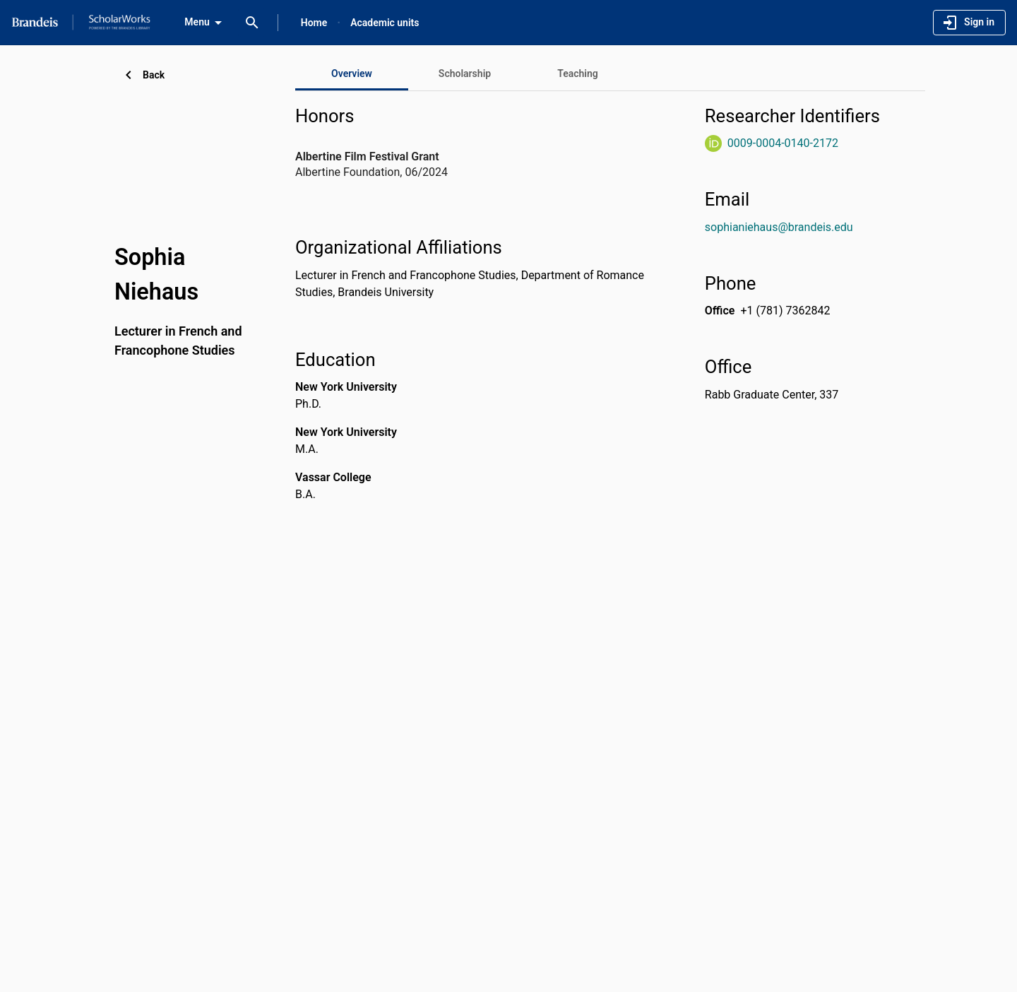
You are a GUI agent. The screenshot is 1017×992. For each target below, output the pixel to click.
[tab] (464, 73)
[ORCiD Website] (713, 143)
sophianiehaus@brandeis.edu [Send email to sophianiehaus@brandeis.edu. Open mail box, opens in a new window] (779, 227)
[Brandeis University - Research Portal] (80, 21)
